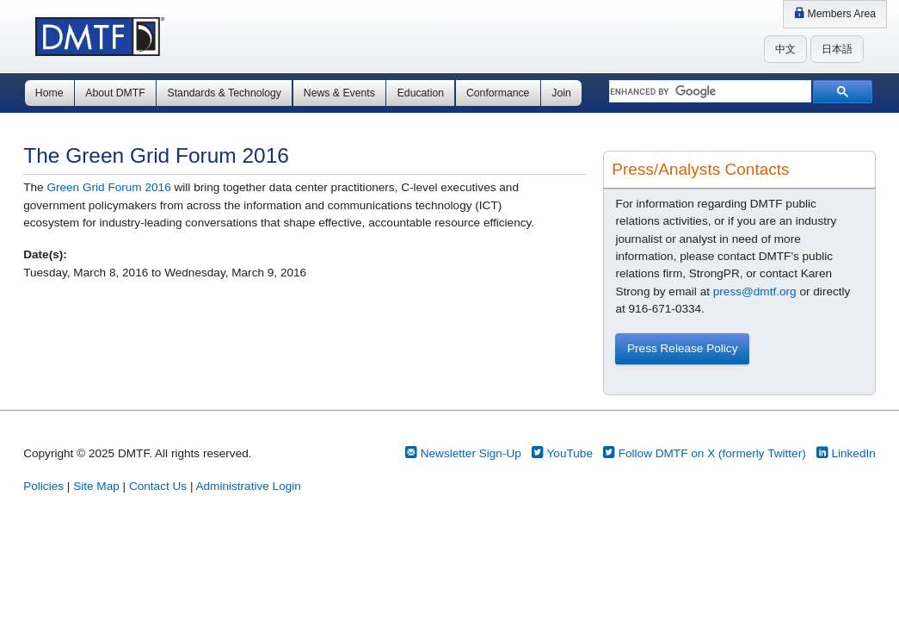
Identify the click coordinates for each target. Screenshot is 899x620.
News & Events (339, 93)
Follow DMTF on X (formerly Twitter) (704, 453)
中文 (785, 49)
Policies (43, 486)
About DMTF (115, 93)
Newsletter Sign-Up (463, 453)
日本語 (837, 49)
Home (49, 93)
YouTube (562, 453)
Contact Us (158, 486)
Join (560, 93)
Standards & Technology (224, 93)
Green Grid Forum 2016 (108, 187)
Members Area (835, 14)
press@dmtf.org (755, 291)
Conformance (497, 93)
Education (420, 93)
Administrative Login (247, 486)
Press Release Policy (682, 348)
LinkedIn (846, 453)
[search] (708, 92)
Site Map (96, 486)
